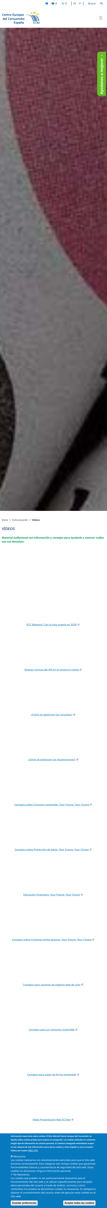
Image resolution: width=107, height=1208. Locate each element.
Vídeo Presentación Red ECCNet (52, 1119)
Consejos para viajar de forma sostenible (51, 1074)
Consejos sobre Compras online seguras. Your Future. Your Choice (51, 939)
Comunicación (20, 520)
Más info (33, 1150)
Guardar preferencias (24, 1203)
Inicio (5, 520)
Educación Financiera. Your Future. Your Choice (51, 894)
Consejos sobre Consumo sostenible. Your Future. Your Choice (51, 804)
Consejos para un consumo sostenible (52, 1029)
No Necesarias (21, 1174)
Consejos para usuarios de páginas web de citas (51, 984)
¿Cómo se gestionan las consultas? (51, 714)
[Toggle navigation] (100, 18)
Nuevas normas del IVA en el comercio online (51, 669)
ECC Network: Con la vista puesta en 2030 (52, 624)
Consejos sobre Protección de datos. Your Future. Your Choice (52, 849)
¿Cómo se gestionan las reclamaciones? (51, 759)
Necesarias (19, 1156)
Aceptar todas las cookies (79, 1203)
